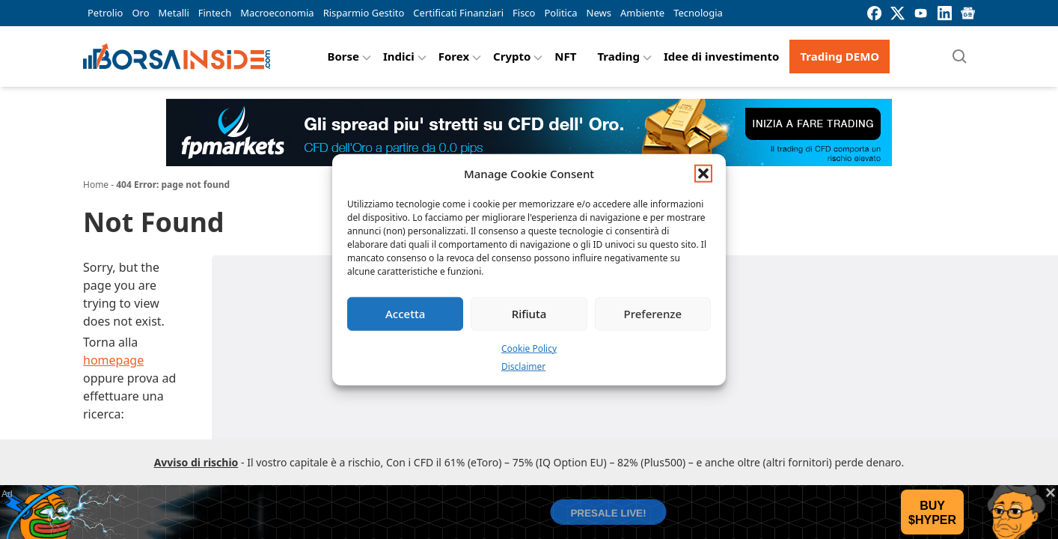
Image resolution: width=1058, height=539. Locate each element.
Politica (560, 12)
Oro (140, 12)
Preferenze (653, 313)
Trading (618, 56)
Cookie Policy (529, 347)
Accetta (405, 313)
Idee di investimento (722, 56)
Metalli (174, 12)
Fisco (524, 12)
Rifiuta (529, 313)
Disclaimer (523, 365)
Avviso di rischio (196, 462)
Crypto (511, 56)
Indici (399, 56)
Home (95, 184)
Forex (453, 56)
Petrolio (105, 12)
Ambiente (642, 12)
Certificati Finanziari (458, 12)
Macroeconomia (277, 12)
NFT (565, 56)
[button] (703, 173)
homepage (113, 360)
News (599, 12)
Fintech (214, 12)
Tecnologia (698, 12)
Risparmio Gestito (364, 12)
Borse (343, 56)
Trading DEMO (839, 56)
